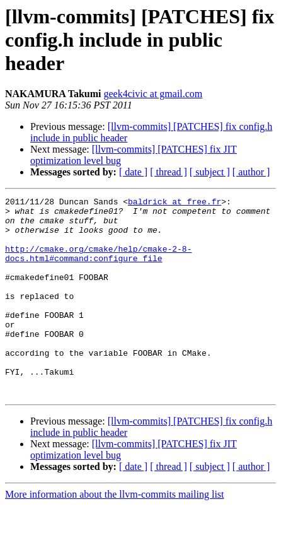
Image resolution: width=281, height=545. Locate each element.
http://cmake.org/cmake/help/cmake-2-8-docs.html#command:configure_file (98, 265)
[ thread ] (168, 172)
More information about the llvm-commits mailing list (114, 534)
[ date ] (133, 172)
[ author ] (251, 172)
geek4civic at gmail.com (152, 93)
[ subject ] (210, 172)
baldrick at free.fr (174, 203)
